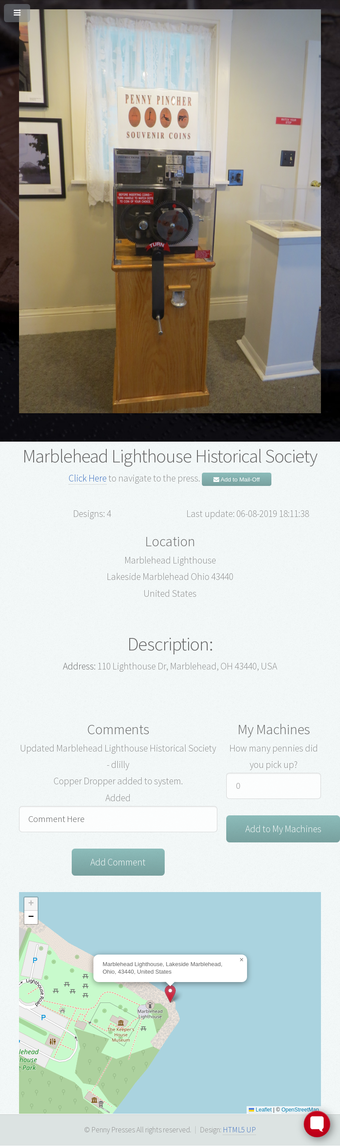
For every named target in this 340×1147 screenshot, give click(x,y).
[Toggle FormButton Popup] (317, 1124)
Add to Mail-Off (236, 479)
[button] (170, 995)
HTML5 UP (239, 1130)
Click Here (88, 478)
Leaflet (260, 1111)
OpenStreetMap (300, 1111)
